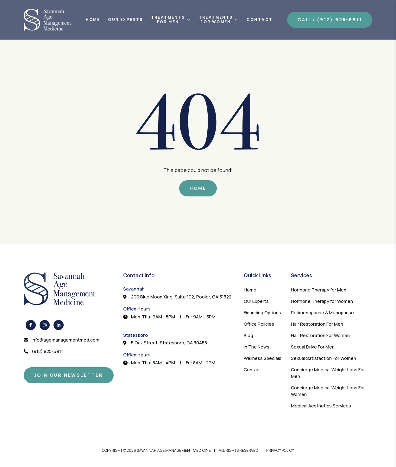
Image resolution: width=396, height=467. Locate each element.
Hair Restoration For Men (317, 324)
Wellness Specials (262, 358)
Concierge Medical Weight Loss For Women (328, 391)
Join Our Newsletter (68, 375)
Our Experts (125, 19)
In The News (256, 347)
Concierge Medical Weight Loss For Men (328, 373)
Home (93, 19)
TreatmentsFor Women (216, 19)
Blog (248, 335)
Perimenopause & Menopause (322, 313)
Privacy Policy (280, 450)
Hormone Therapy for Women (322, 301)
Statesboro (135, 335)
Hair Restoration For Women (320, 335)
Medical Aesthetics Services (321, 406)
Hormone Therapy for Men (318, 290)
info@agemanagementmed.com (65, 340)
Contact (260, 19)
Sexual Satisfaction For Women (323, 358)
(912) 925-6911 (47, 351)
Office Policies (259, 324)
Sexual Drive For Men (313, 347)
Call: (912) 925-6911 (330, 19)
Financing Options (262, 313)
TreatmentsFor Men (168, 19)
